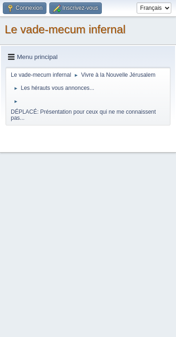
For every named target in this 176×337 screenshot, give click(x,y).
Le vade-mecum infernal (65, 29)
